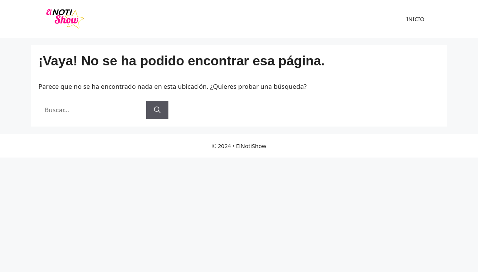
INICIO (415, 19)
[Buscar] (157, 110)
